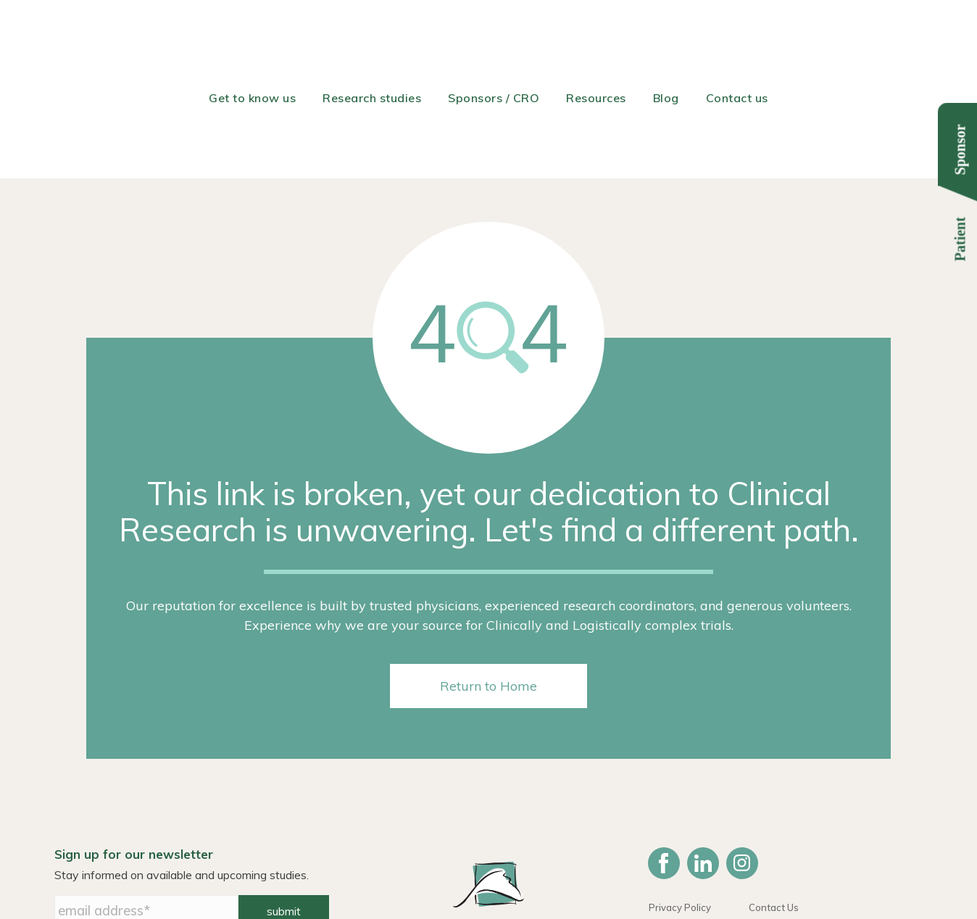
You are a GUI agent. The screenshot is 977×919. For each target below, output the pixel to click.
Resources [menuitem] (596, 32)
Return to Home (488, 573)
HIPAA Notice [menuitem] (679, 811)
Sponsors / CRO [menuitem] (493, 32)
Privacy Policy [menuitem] (680, 793)
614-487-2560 (637, 867)
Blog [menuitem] (666, 32)
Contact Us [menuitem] (774, 793)
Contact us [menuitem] (737, 32)
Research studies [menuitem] (372, 32)
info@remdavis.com (740, 867)
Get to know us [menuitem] (252, 32)
